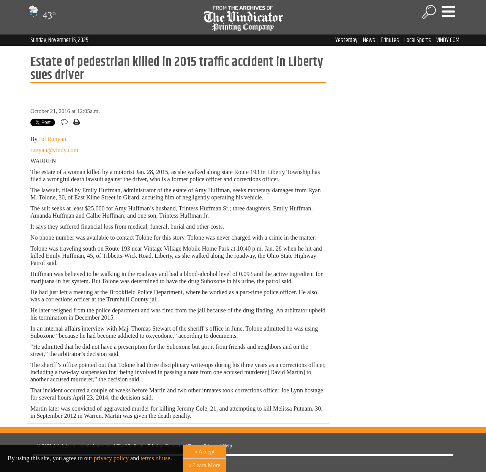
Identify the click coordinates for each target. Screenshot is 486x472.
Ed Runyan (52, 139)
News (369, 40)
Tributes (389, 40)
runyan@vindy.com (54, 150)
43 (41, 15)
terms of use (155, 458)
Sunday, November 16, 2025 (59, 40)
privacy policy (111, 458)
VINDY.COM (447, 40)
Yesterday (346, 40)
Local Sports (417, 40)
